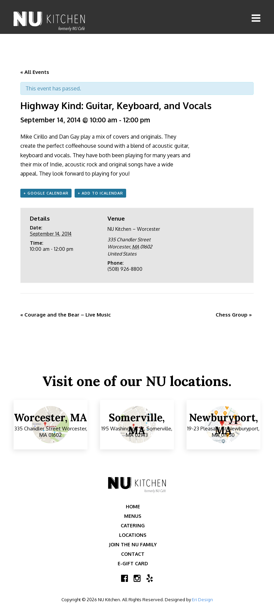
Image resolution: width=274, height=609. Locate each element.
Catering (133, 525)
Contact (132, 554)
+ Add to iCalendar (100, 193)
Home (133, 506)
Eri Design (202, 599)
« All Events (34, 72)
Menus (132, 516)
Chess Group (234, 314)
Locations (132, 535)
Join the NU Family (133, 544)
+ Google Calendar (45, 193)
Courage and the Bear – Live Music (65, 314)
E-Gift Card (133, 563)
